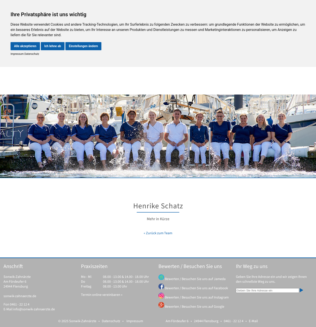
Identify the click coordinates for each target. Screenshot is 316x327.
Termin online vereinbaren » (101, 294)
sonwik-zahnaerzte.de (20, 296)
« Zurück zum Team (158, 233)
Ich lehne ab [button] (52, 46)
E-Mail (253, 321)
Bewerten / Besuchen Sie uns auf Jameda (195, 279)
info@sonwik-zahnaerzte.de (34, 309)
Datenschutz (31, 53)
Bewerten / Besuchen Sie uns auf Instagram (197, 297)
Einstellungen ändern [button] (83, 46)
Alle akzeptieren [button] (25, 46)
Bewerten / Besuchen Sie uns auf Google (194, 306)
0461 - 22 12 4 (19, 304)
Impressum (17, 53)
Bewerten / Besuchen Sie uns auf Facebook (196, 288)
